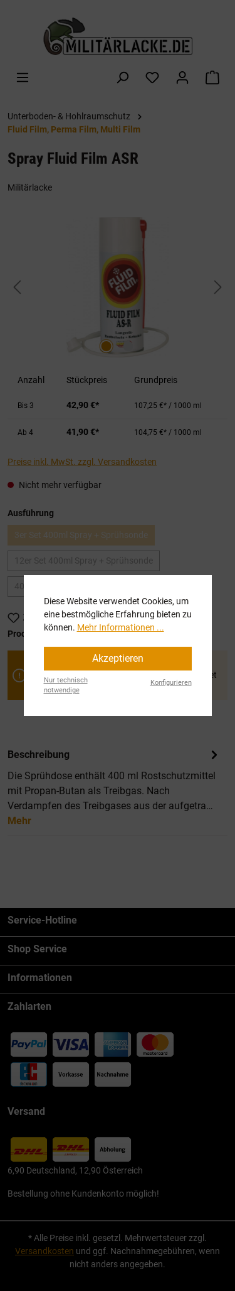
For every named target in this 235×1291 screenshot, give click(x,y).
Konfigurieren (171, 683)
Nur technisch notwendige (66, 685)
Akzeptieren (118, 658)
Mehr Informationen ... (120, 627)
